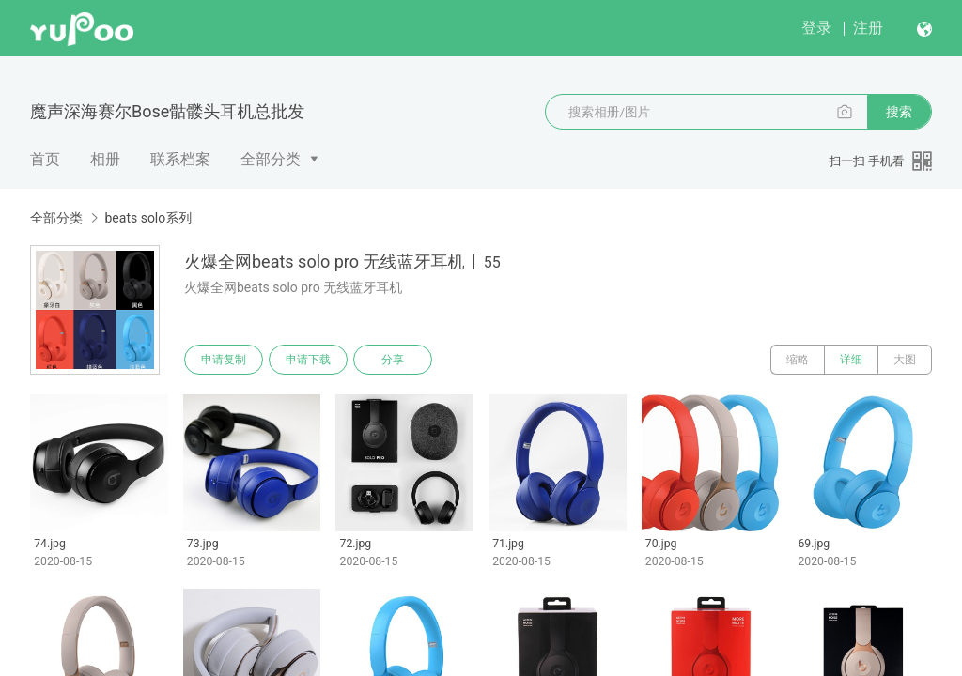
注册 (868, 28)
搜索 (899, 111)
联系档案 (180, 159)
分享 (392, 359)
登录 (816, 28)
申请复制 (223, 359)
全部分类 (270, 159)
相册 (105, 159)
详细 (851, 359)
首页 (45, 159)
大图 (904, 359)
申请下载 (308, 359)
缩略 (797, 359)
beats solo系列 (148, 217)
